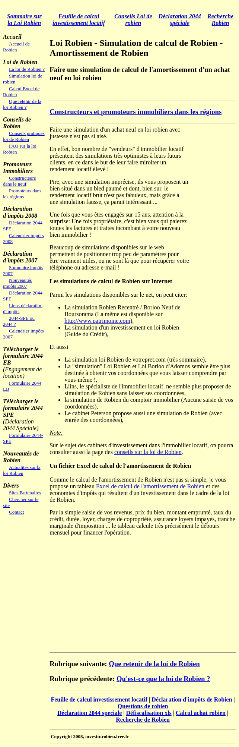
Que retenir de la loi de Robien (154, 664)
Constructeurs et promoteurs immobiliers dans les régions (136, 112)
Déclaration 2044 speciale (89, 713)
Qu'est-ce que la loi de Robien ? (163, 679)
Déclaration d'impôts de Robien (192, 699)
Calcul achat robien (201, 713)
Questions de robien (143, 706)
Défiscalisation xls (149, 713)
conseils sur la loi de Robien (148, 452)
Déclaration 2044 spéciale (180, 19)
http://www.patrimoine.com (97, 321)
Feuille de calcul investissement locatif (78, 19)
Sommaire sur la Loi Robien (24, 19)
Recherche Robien (220, 19)
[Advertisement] (137, 92)
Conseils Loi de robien (133, 19)
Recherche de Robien (143, 719)
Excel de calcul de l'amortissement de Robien (150, 486)
